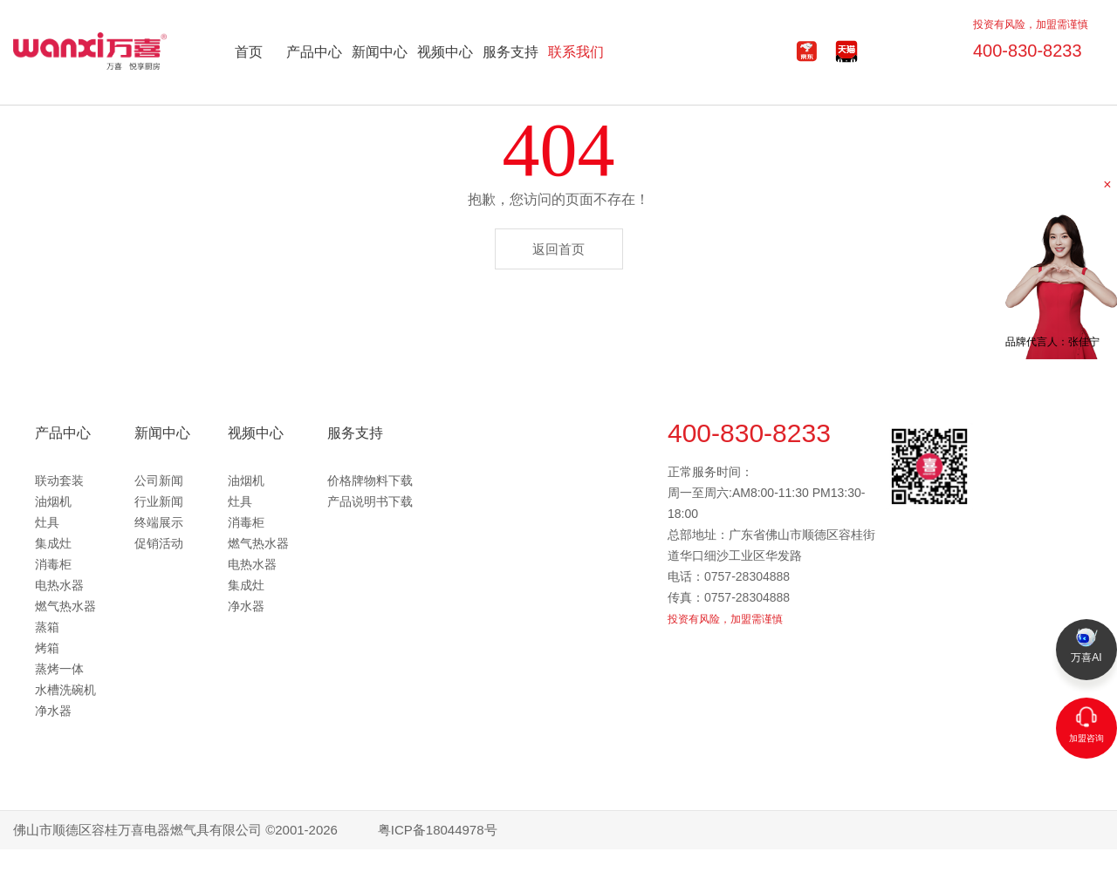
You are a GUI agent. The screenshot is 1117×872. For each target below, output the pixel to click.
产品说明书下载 (370, 501)
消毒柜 (53, 564)
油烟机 (53, 501)
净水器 (53, 711)
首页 (249, 51)
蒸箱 (47, 627)
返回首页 (558, 249)
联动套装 (59, 480)
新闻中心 (380, 51)
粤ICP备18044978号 (437, 829)
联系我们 (576, 51)
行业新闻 (158, 501)
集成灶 (53, 543)
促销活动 (158, 543)
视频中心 (445, 51)
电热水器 (59, 585)
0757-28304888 (747, 576)
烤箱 (47, 648)
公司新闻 (158, 480)
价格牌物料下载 (370, 480)
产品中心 (314, 51)
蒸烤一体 (59, 669)
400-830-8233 (1019, 46)
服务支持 (510, 51)
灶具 (47, 522)
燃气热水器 (65, 606)
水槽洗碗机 (65, 690)
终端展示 (158, 522)
